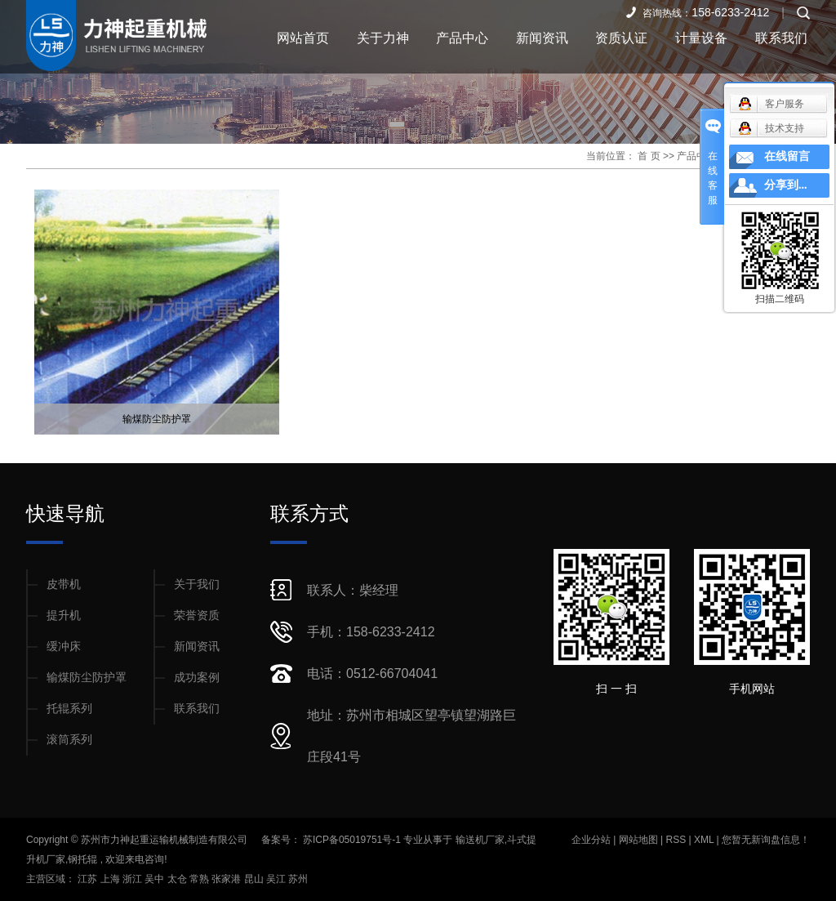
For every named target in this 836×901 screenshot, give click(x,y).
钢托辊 (82, 859)
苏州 (298, 879)
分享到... (785, 185)
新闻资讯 (542, 38)
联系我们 (781, 38)
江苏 (89, 879)
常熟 (200, 879)
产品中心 (462, 38)
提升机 (64, 615)
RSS (675, 839)
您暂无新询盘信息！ (766, 839)
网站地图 (639, 839)
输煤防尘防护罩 (156, 419)
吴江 (277, 879)
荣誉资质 (197, 615)
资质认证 (621, 38)
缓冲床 (64, 646)
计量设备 (701, 38)
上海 (111, 879)
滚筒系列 (69, 739)
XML (704, 839)
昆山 (255, 879)
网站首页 (303, 38)
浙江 (133, 879)
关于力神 (383, 38)
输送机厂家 (480, 839)
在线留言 (787, 156)
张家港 (227, 879)
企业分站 (591, 839)
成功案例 (197, 677)
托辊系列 (69, 708)
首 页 (649, 156)
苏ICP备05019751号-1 (352, 839)
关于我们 (197, 584)
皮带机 (64, 584)
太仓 (178, 879)
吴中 (156, 879)
